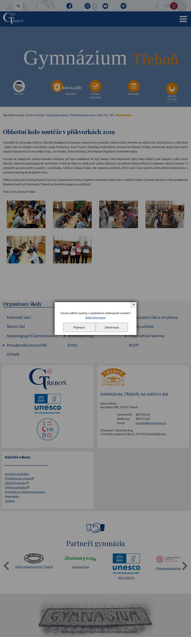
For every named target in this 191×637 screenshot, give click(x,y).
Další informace (95, 317)
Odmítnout (112, 327)
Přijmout (79, 327)
